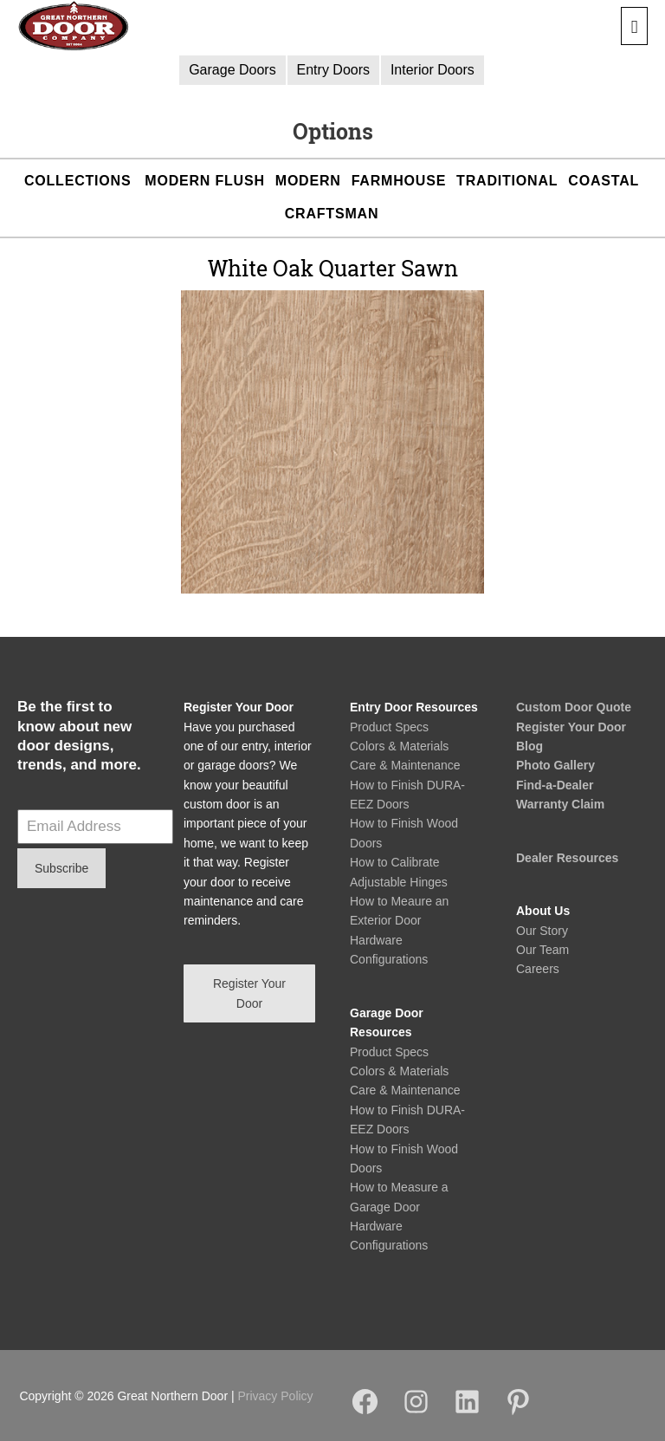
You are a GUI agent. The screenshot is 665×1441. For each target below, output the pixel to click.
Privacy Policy (275, 1396)
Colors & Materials (399, 746)
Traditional (507, 180)
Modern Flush (204, 180)
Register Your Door (571, 727)
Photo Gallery (555, 765)
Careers (537, 969)
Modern (308, 180)
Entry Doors (333, 69)
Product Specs (389, 727)
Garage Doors (232, 69)
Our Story (542, 931)
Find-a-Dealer (554, 785)
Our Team (542, 950)
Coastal (603, 180)
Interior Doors (433, 69)
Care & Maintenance (405, 765)
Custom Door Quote (573, 707)
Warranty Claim (560, 804)
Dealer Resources (567, 858)
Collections (77, 180)
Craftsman (332, 213)
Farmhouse (399, 180)
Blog (529, 746)
